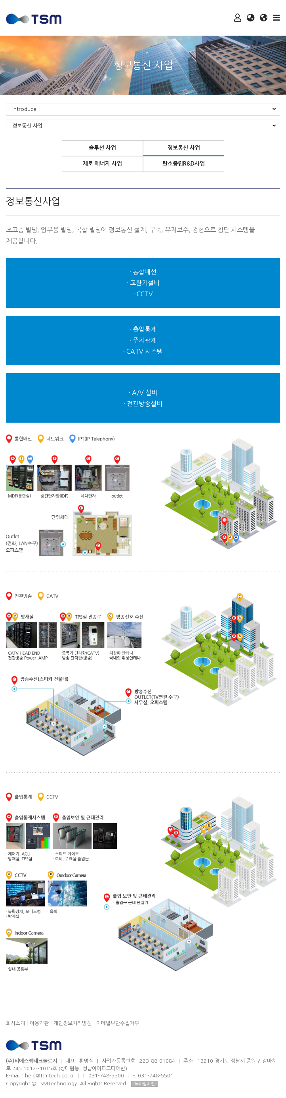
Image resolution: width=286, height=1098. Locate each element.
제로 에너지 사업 (102, 163)
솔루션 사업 (102, 148)
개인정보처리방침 (72, 1023)
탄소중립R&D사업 (183, 163)
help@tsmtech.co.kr (49, 1075)
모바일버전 (144, 1084)
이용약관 (39, 1023)
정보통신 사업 (184, 148)
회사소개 (15, 1023)
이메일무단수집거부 (117, 1023)
